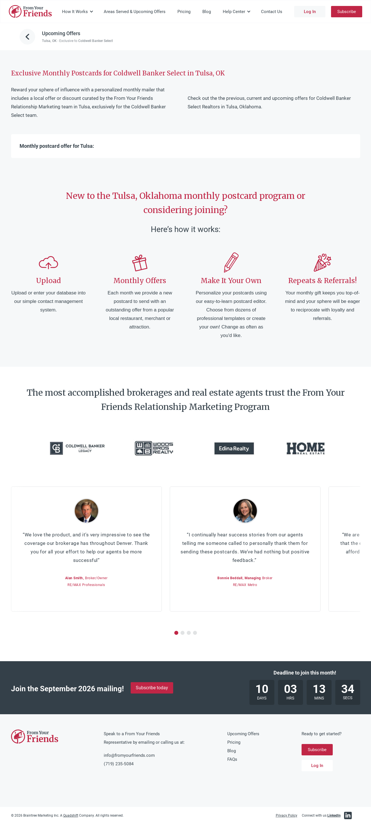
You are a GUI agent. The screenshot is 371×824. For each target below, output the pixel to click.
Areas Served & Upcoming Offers (135, 11)
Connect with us (321, 815)
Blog (206, 11)
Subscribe (346, 11)
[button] (78, 11)
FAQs (232, 759)
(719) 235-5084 (118, 763)
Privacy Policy (286, 815)
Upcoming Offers (243, 733)
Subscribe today (152, 687)
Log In (310, 11)
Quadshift (70, 815)
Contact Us (271, 11)
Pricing (183, 11)
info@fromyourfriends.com (129, 755)
